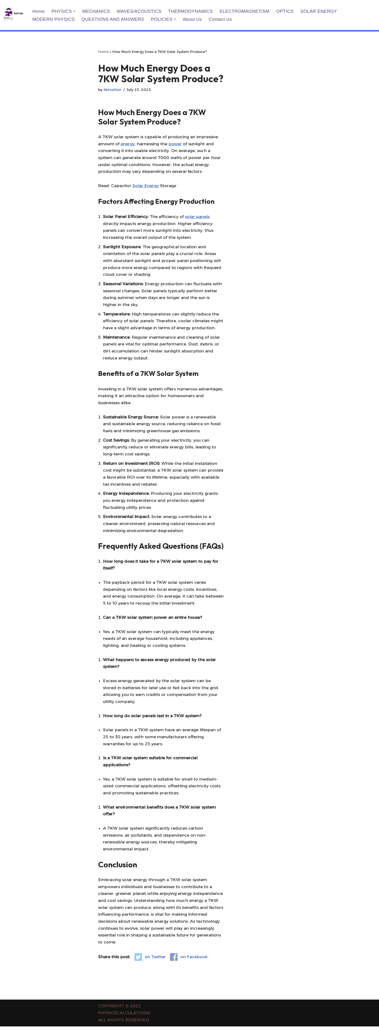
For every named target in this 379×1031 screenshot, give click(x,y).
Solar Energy (145, 186)
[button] (74, 11)
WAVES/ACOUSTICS (139, 11)
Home (38, 11)
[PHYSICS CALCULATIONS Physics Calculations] (14, 15)
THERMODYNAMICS (191, 11)
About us (193, 19)
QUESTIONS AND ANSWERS (113, 19)
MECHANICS (96, 11)
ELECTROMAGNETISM (245, 11)
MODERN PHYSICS (53, 19)
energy (128, 143)
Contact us (221, 19)
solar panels (197, 217)
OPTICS (286, 11)
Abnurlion (112, 89)
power (175, 143)
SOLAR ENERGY (319, 11)
